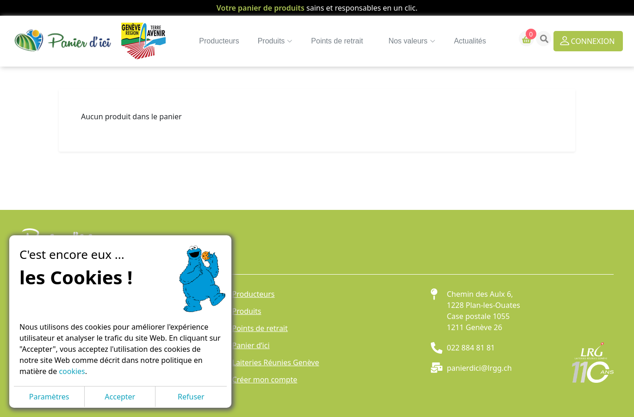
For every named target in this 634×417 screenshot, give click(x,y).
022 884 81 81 (471, 348)
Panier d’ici (251, 345)
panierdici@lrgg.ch (479, 368)
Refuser (191, 397)
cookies (72, 371)
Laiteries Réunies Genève (275, 362)
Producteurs (211, 41)
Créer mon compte (265, 379)
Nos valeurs (404, 41)
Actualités (463, 41)
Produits (246, 311)
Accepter (120, 397)
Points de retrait (329, 41)
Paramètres (49, 397)
